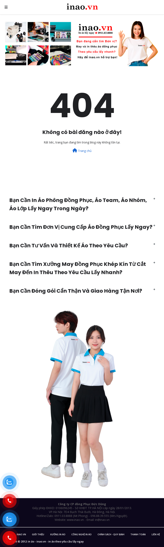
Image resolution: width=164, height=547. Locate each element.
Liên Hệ (156, 534)
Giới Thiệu (38, 534)
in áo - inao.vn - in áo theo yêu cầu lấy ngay (56, 541)
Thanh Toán (138, 534)
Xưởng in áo (57, 534)
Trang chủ (82, 150)
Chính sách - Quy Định (111, 534)
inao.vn (21, 534)
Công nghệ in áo (81, 534)
